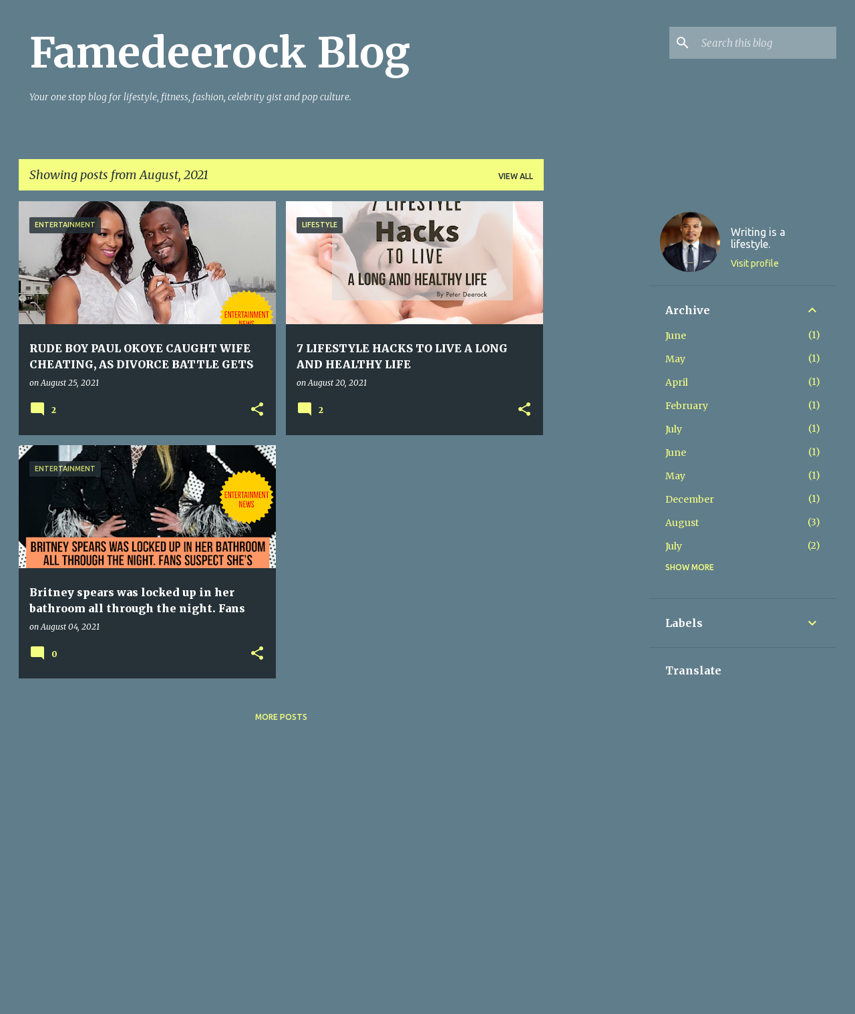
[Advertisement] (596, 401)
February (686, 406)
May (675, 359)
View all (515, 176)
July (673, 429)
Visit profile (755, 263)
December (689, 499)
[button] (257, 410)
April (676, 382)
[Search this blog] (766, 43)
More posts (281, 717)
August (682, 523)
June (675, 336)
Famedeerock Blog (219, 53)
